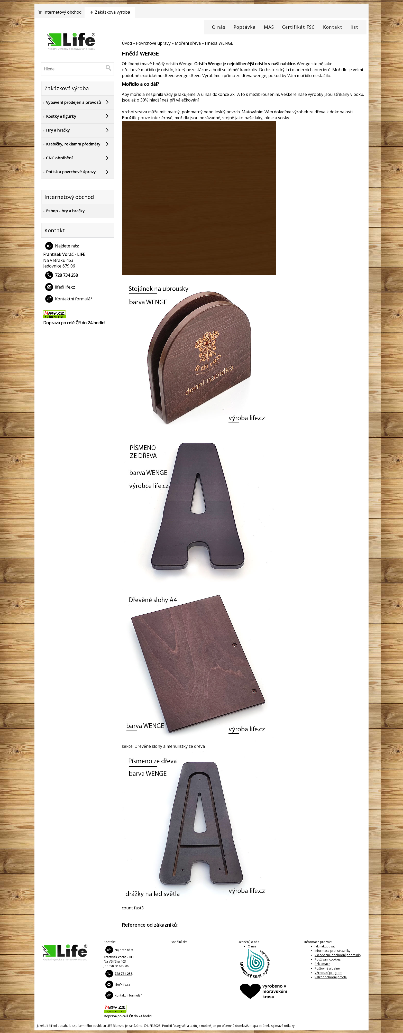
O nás (252, 946)
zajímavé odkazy (282, 1025)
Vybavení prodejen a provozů (71, 102)
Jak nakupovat (325, 946)
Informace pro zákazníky (332, 950)
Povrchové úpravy (153, 43)
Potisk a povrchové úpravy (68, 172)
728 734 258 (66, 275)
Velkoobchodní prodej (331, 977)
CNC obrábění (56, 158)
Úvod (127, 43)
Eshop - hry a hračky (63, 211)
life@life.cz (65, 287)
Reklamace (322, 964)
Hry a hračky (55, 130)
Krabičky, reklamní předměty (70, 144)
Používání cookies (328, 959)
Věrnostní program (328, 973)
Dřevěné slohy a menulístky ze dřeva (169, 746)
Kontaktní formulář (73, 299)
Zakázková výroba (109, 12)
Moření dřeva (188, 43)
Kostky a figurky (58, 116)
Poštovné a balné (327, 968)
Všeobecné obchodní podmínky (338, 955)
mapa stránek (260, 1025)
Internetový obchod (59, 12)
